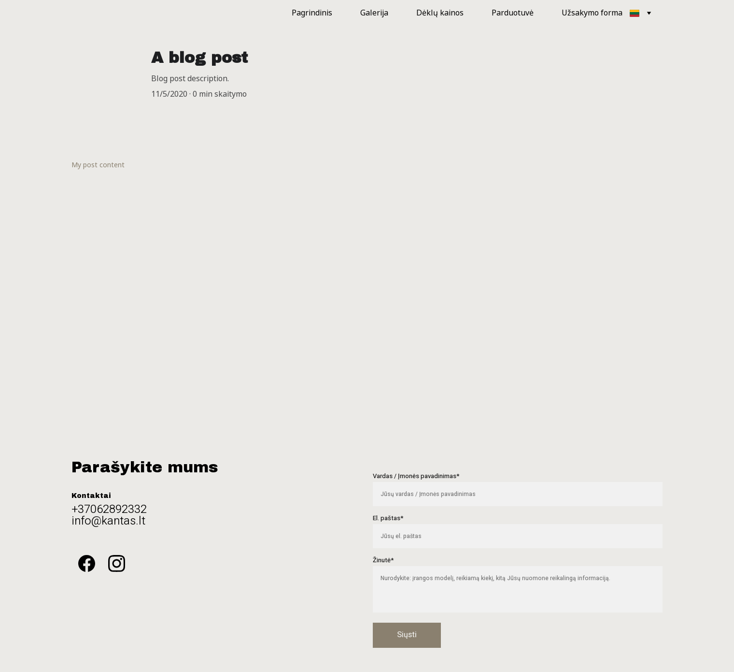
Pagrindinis (312, 13)
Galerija (374, 13)
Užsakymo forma (592, 13)
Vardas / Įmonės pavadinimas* (416, 476)
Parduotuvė (513, 13)
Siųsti (407, 635)
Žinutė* (383, 560)
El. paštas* (388, 518)
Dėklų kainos (440, 13)
